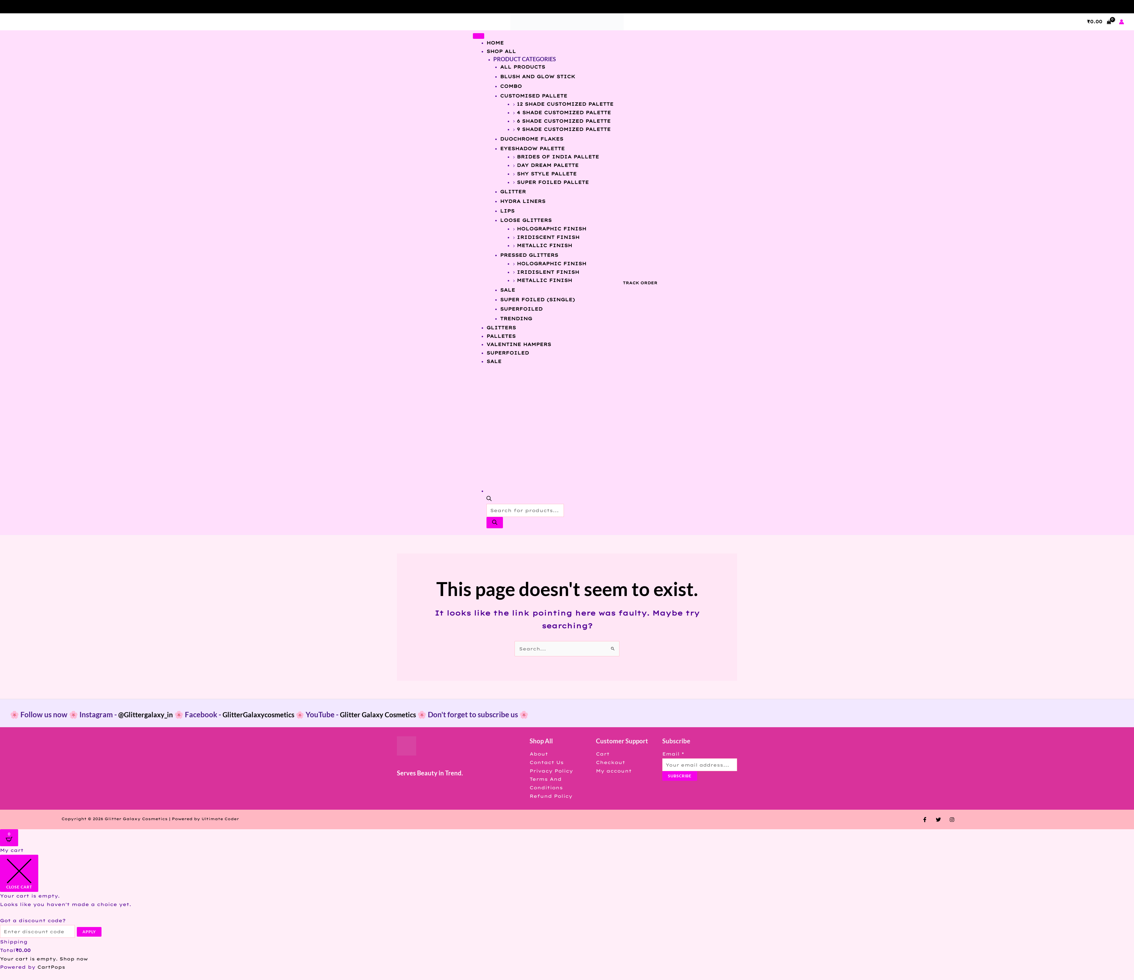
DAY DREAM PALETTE (548, 165)
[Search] (494, 522)
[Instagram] (950, 819)
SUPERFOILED (521, 309)
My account (612, 771)
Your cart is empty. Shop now (45, 959)
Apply (91, 931)
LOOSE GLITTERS (526, 220)
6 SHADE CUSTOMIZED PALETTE (564, 121)
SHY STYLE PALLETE (547, 174)
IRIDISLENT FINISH (548, 272)
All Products (522, 67)
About (537, 754)
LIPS (507, 211)
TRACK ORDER (640, 283)
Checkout (608, 762)
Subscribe (677, 776)
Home (495, 43)
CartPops (51, 967)
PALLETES (501, 336)
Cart (601, 754)
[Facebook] (926, 819)
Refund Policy (549, 796)
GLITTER (513, 191)
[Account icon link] (1121, 21)
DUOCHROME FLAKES (531, 139)
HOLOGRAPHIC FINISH (551, 229)
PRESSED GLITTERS (529, 255)
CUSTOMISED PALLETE (533, 96)
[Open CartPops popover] (9, 837)
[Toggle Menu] (478, 36)
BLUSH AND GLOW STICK (537, 76)
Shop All (501, 51)
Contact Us (545, 762)
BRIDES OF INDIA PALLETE (558, 157)
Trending (516, 318)
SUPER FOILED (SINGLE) (537, 299)
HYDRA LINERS (522, 201)
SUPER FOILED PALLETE (553, 182)
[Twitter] (938, 819)
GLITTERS (501, 327)
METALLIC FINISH (544, 245)
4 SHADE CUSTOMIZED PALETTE (564, 112)
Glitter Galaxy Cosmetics (391, 714)
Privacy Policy (550, 771)
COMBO (511, 86)
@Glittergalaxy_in (147, 714)
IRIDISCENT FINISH (548, 237)
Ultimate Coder (220, 818)
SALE (507, 290)
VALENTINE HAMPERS (518, 344)
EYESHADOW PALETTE (532, 148)
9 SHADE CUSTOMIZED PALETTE (564, 129)
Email (671, 754)
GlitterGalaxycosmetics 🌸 (271, 714)
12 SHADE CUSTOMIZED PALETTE (565, 104)
